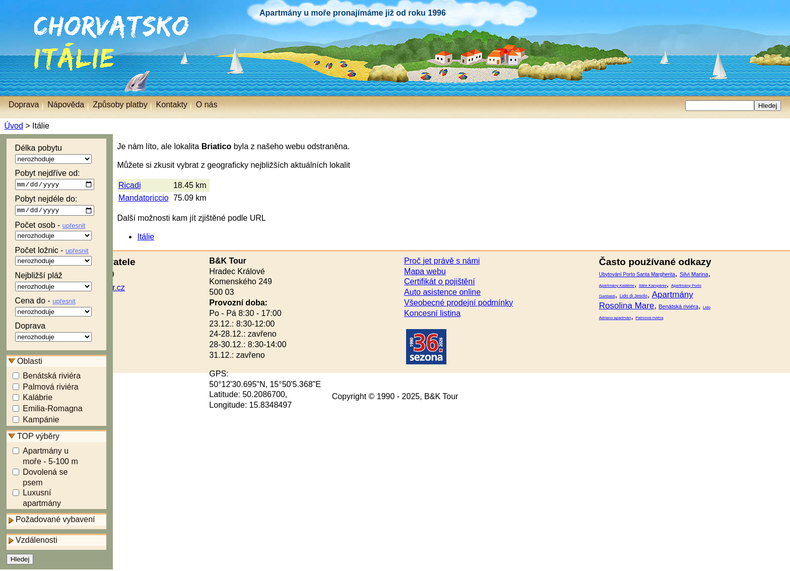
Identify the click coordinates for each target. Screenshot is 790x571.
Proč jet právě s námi (442, 261)
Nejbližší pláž (53, 283)
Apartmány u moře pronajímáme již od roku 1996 (352, 13)
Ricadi (129, 185)
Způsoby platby (120, 104)
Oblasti (29, 362)
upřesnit (74, 227)
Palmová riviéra (50, 388)
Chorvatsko (25, 20)
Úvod (13, 125)
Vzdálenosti (36, 542)
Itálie (38, 47)
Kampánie (41, 421)
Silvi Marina (694, 274)
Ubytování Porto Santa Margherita (637, 274)
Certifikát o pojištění (439, 281)
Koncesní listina (432, 313)
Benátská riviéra (52, 377)
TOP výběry (38, 438)
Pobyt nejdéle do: (54, 207)
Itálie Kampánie (653, 285)
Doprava (53, 333)
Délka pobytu (53, 154)
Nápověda (65, 104)
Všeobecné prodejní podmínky (458, 302)
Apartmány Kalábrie (616, 285)
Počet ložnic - (53, 257)
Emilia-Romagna (52, 410)
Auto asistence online (442, 292)
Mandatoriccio (143, 198)
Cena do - (53, 308)
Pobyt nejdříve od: (54, 180)
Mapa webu (425, 271)
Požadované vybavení (55, 521)
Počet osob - (53, 232)
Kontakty (171, 104)
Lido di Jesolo (633, 295)
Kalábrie (37, 399)
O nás (207, 104)
